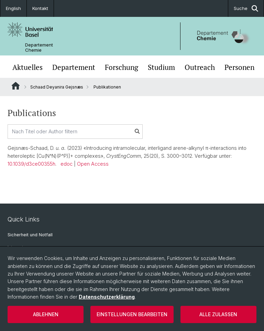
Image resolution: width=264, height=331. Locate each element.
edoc (66, 164)
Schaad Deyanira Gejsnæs (56, 87)
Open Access (93, 164)
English (13, 8)
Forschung (121, 67)
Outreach (200, 67)
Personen (239, 67)
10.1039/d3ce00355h (31, 164)
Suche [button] (246, 8)
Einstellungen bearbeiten (132, 314)
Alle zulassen (218, 314)
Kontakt (40, 8)
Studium (161, 67)
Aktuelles (27, 67)
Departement (73, 67)
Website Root (16, 86)
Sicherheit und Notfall (30, 234)
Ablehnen (45, 314)
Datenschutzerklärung (107, 297)
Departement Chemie (39, 47)
